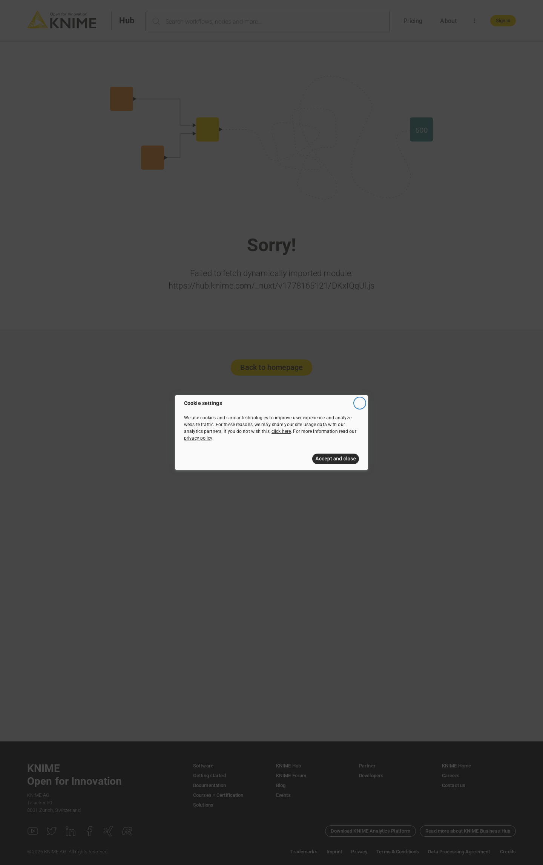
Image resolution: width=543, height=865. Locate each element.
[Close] (359, 403)
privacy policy (198, 438)
